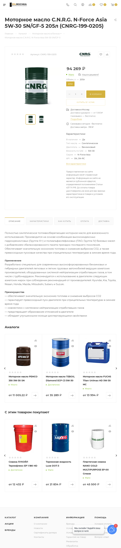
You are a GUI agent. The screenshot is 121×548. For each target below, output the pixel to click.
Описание (14, 221)
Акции (9, 523)
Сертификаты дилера (45, 532)
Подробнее (76, 119)
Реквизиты (72, 541)
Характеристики (39, 221)
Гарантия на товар (76, 537)
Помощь (100, 517)
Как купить (64, 221)
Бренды (10, 530)
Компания (41, 517)
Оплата (85, 221)
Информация (75, 517)
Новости (38, 528)
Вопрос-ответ (102, 537)
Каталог (10, 517)
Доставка (103, 221)
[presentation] (5, 368)
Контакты (39, 537)
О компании (40, 523)
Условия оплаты (103, 523)
